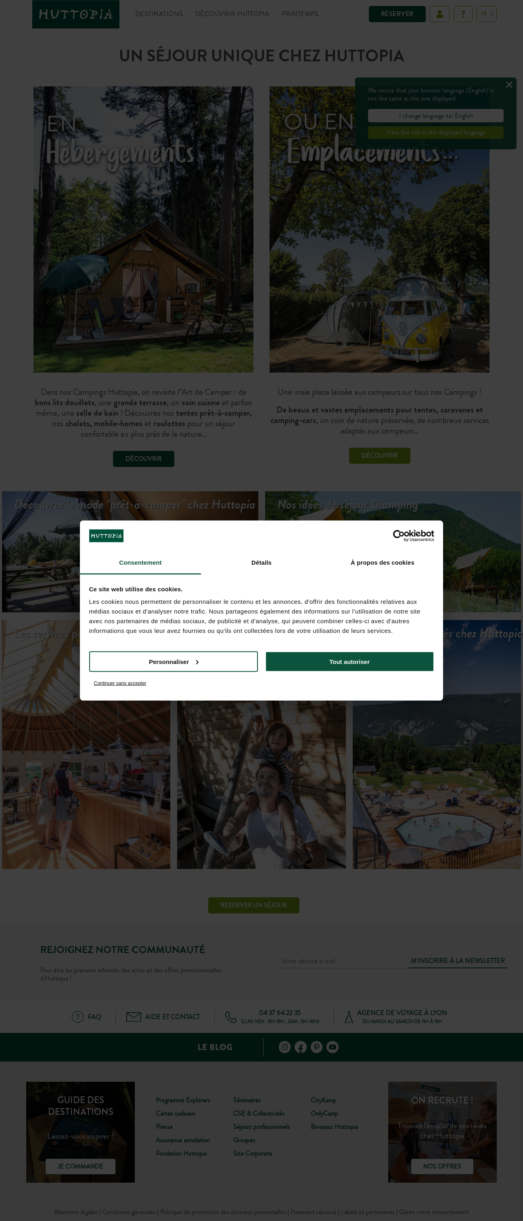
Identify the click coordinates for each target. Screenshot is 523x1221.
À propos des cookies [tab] (382, 562)
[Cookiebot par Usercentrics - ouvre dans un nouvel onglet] (399, 536)
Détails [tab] (261, 562)
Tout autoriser (349, 661)
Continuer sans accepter (120, 683)
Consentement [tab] (140, 562)
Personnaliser (174, 661)
